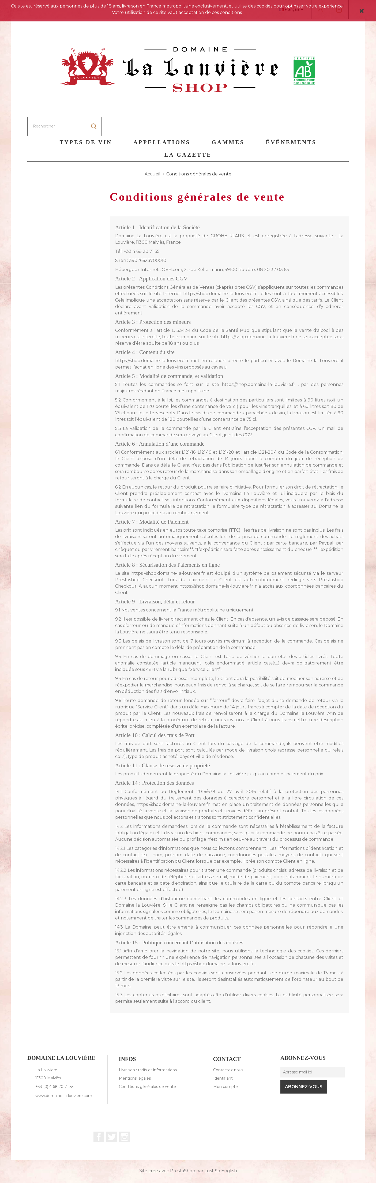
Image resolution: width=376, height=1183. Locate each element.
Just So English (221, 1152)
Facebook (98, 1118)
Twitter (111, 1118)
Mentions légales (135, 1059)
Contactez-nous (228, 1051)
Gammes (228, 123)
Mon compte (225, 1067)
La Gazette (188, 136)
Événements (291, 123)
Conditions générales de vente (147, 1067)
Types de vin (85, 123)
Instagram (124, 1118)
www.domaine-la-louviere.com (63, 1077)
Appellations (161, 123)
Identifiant (223, 1059)
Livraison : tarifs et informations (148, 1051)
